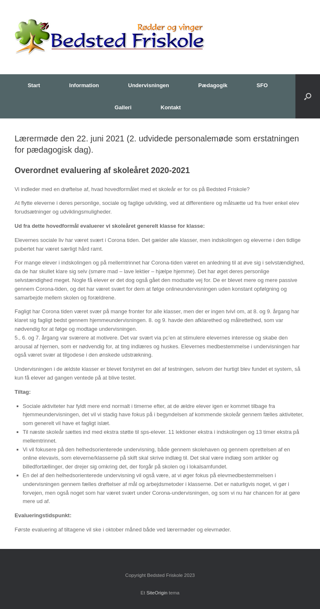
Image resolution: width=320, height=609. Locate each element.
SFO (262, 85)
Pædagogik (213, 85)
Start (34, 85)
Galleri (123, 107)
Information (84, 85)
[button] (307, 96)
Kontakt (171, 107)
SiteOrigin (157, 592)
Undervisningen (148, 85)
